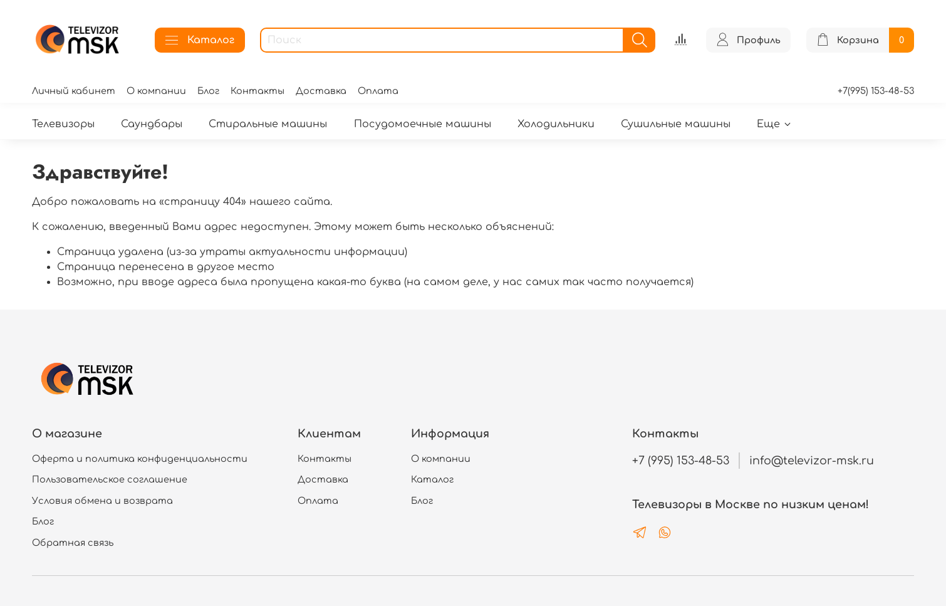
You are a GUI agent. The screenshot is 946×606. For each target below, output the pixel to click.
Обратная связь (72, 543)
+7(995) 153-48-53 (876, 91)
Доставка (321, 91)
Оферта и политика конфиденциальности (139, 459)
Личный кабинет (73, 91)
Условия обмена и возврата (102, 501)
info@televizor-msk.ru (811, 460)
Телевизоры (63, 124)
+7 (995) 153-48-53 (680, 460)
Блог (208, 91)
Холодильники (556, 124)
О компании (156, 91)
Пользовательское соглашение (109, 479)
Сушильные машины (675, 124)
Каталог (199, 40)
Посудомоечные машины (422, 124)
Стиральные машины (268, 124)
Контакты (257, 91)
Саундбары (151, 124)
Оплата (378, 91)
